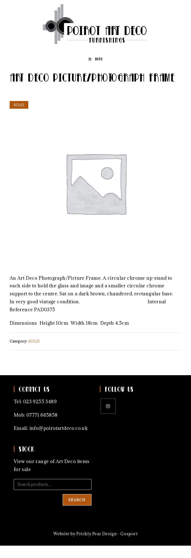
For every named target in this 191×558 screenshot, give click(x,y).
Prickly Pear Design (96, 533)
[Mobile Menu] (95, 59)
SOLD (34, 341)
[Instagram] (108, 406)
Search (76, 500)
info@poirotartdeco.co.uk (58, 428)
